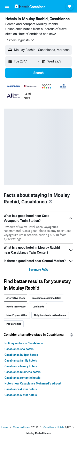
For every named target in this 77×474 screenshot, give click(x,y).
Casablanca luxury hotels (21, 366)
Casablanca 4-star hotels (21, 389)
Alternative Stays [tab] (15, 297)
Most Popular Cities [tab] (16, 315)
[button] (6, 6)
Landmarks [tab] (38, 306)
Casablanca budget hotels (21, 354)
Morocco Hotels (21, 427)
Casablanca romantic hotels (22, 377)
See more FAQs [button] (38, 269)
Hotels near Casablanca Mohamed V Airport (33, 383)
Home (4, 427)
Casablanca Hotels (53, 427)
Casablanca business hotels (22, 372)
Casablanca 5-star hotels (21, 395)
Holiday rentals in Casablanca (24, 343)
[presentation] (50, 201)
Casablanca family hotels (21, 360)
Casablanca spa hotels (19, 349)
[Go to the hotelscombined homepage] (30, 6)
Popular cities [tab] (13, 323)
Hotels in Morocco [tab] (15, 306)
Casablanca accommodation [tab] (46, 297)
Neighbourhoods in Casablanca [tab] (50, 315)
